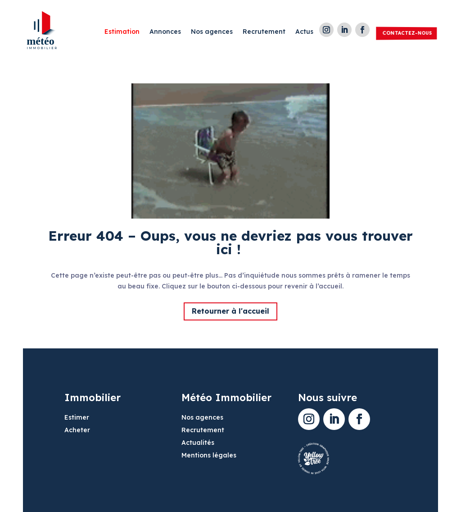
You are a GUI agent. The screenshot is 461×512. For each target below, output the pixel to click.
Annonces (165, 32)
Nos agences (212, 32)
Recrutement (264, 32)
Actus (304, 32)
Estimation (122, 32)
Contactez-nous (407, 33)
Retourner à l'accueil (230, 310)
